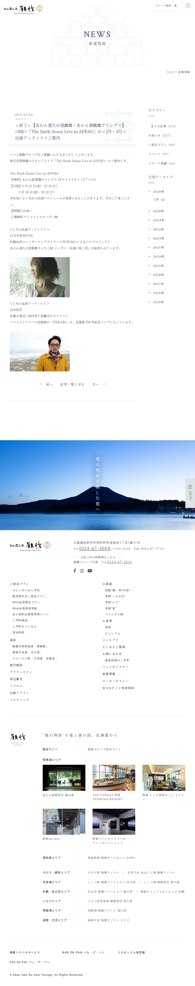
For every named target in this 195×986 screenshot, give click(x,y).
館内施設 (16, 665)
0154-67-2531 (119, 562)
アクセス (16, 686)
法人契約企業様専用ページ (31, 614)
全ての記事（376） (164, 126)
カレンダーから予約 (26, 590)
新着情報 (109, 674)
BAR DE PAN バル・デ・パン (83, 952)
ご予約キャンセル (25, 626)
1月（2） (160, 199)
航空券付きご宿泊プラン (29, 596)
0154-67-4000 (95, 548)
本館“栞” (111, 608)
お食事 (107, 621)
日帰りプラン (20, 693)
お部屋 (107, 584)
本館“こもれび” (115, 596)
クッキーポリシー (115, 681)
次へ (95, 384)
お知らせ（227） (160, 135)
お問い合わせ (112, 654)
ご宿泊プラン (20, 584)
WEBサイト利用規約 (118, 688)
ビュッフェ (112, 633)
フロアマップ (20, 700)
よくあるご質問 (113, 647)
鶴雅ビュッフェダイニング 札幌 (163, 891)
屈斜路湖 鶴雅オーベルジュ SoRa (111, 857)
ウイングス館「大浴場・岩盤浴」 (35, 658)
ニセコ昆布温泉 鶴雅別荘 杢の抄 (110, 901)
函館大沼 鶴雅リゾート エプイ (109, 920)
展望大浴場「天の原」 (28, 652)
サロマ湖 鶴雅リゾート (103, 872)
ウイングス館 (114, 614)
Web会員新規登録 (25, 608)
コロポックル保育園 (131, 952)
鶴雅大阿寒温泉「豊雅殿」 (31, 646)
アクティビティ (21, 672)
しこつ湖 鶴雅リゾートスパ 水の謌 (112, 882)
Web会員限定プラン (26, 602)
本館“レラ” (112, 602)
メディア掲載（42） (162, 163)
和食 (108, 627)
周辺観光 (16, 679)
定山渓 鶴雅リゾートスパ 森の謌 (110, 891)
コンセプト (110, 640)
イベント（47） (159, 154)
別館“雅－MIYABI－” (119, 590)
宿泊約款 (19, 632)
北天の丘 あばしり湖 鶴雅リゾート (151, 872)
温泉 (13, 640)
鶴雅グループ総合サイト (104, 749)
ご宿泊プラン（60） (162, 145)
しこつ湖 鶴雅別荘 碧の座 (162, 882)
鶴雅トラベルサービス (25, 952)
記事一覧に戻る (72, 384)
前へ (49, 384)
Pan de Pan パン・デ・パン (30, 962)
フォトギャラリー (115, 667)
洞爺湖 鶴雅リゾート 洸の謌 (107, 910)
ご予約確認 (20, 620)
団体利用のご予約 (117, 660)
